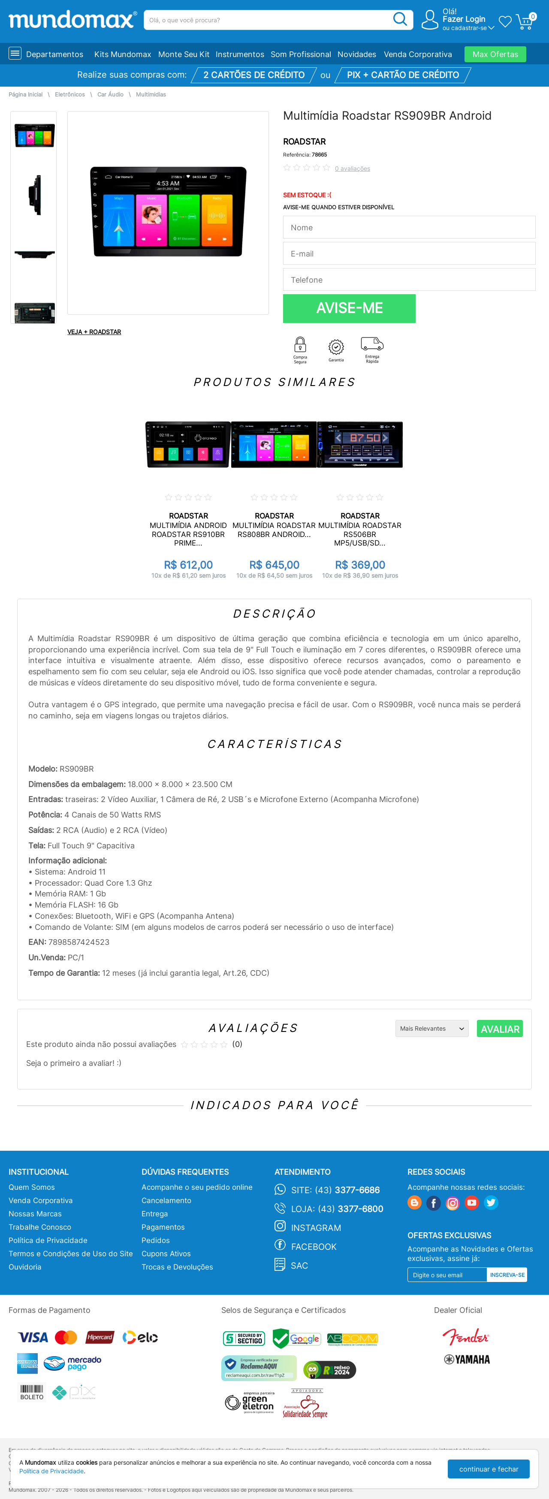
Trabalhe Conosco (40, 1227)
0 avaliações (352, 168)
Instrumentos (240, 54)
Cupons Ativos (166, 1253)
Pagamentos (163, 1227)
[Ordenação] (432, 1028)
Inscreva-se (507, 1275)
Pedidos (156, 1240)
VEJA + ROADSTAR (94, 331)
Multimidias (151, 94)
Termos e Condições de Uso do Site (71, 1253)
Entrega (155, 1213)
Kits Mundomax (122, 54)
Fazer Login (464, 19)
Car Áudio (110, 94)
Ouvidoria (25, 1267)
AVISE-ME (349, 308)
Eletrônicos (70, 94)
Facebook (314, 1247)
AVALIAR (500, 1029)
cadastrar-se (469, 27)
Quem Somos (32, 1187)
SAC (299, 1266)
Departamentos (54, 54)
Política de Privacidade (48, 1240)
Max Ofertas (495, 54)
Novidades (357, 54)
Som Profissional (301, 54)
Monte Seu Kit (184, 54)
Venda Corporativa (418, 54)
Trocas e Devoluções (177, 1267)
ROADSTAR (304, 142)
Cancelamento (166, 1200)
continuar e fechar (489, 1469)
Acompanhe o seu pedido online (197, 1187)
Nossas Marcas (35, 1213)
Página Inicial (25, 94)
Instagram (316, 1228)
